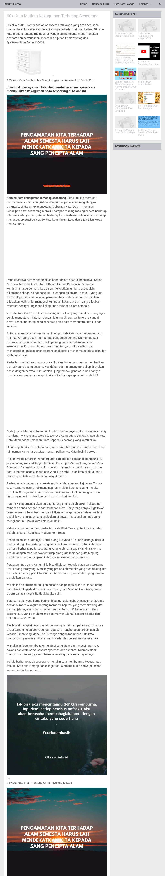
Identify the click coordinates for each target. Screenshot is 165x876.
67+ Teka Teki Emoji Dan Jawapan (148, 107)
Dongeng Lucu (100, 3)
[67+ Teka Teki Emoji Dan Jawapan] (149, 98)
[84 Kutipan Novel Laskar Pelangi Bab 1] (125, 25)
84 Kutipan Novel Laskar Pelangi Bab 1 (125, 34)
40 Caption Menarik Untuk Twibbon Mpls (125, 131)
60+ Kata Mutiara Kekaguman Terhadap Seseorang (54, 16)
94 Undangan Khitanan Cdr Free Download (124, 108)
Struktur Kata (12, 4)
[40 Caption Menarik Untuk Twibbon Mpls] (125, 122)
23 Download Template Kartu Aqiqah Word (146, 36)
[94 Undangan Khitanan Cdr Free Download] (125, 98)
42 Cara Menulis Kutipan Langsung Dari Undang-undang (125, 60)
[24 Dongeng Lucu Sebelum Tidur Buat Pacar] (149, 122)
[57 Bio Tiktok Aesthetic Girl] (149, 74)
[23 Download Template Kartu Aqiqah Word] (149, 25)
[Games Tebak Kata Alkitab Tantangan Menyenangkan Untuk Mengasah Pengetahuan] (125, 74)
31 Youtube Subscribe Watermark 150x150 (149, 64)
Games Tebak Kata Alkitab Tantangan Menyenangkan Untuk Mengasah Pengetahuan (125, 87)
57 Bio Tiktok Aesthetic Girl (144, 83)
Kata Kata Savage (124, 3)
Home (83, 3)
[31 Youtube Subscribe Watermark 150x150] (149, 51)
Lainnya (146, 4)
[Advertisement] (57, 251)
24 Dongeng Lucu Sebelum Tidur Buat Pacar (148, 132)
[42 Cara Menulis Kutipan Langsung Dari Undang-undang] (125, 49)
